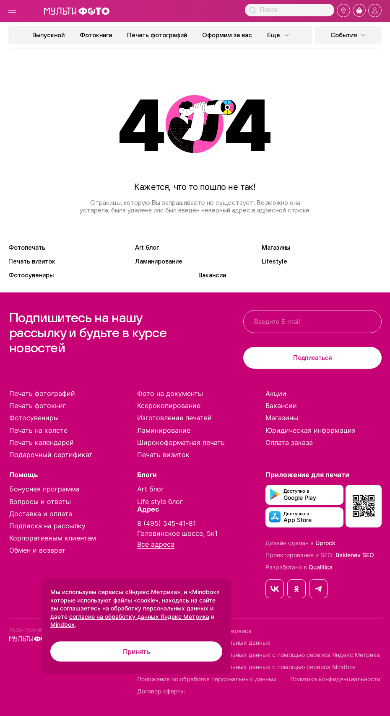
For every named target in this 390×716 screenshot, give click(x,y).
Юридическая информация (310, 430)
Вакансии (212, 275)
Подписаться (312, 357)
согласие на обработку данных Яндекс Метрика (139, 616)
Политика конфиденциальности (335, 679)
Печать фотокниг (37, 405)
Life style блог (160, 501)
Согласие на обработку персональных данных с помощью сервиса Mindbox (246, 667)
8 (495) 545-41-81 (166, 523)
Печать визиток (31, 261)
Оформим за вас (227, 35)
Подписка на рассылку (47, 526)
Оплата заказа (289, 442)
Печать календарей (41, 442)
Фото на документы (170, 393)
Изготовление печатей (174, 418)
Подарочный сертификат (51, 454)
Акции (275, 393)
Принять (136, 651)
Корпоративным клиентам (52, 538)
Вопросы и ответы (40, 501)
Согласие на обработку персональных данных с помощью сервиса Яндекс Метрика (258, 654)
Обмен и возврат (37, 550)
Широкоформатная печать (181, 442)
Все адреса (155, 544)
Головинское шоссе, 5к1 (177, 533)
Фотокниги (96, 35)
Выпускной (48, 35)
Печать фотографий (157, 35)
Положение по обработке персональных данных (207, 679)
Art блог (147, 247)
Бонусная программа (44, 489)
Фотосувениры (31, 275)
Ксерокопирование (168, 405)
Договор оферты (161, 691)
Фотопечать (26, 247)
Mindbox (62, 624)
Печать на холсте (38, 430)
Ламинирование (158, 261)
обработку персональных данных (159, 608)
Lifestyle (274, 261)
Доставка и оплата (40, 513)
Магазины (276, 247)
